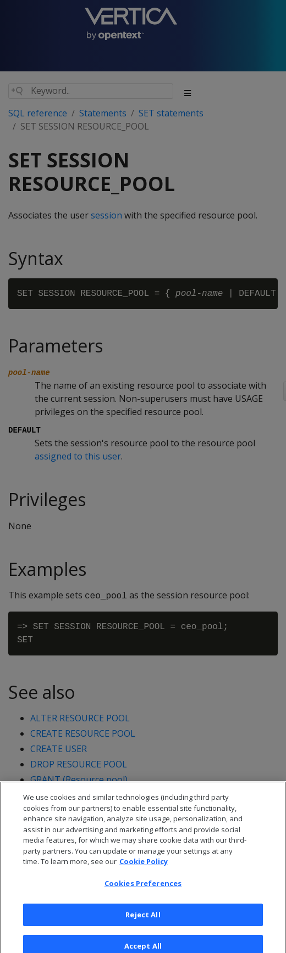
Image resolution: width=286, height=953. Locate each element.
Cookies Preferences (143, 889)
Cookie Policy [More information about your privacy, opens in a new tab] (143, 867)
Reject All (142, 920)
